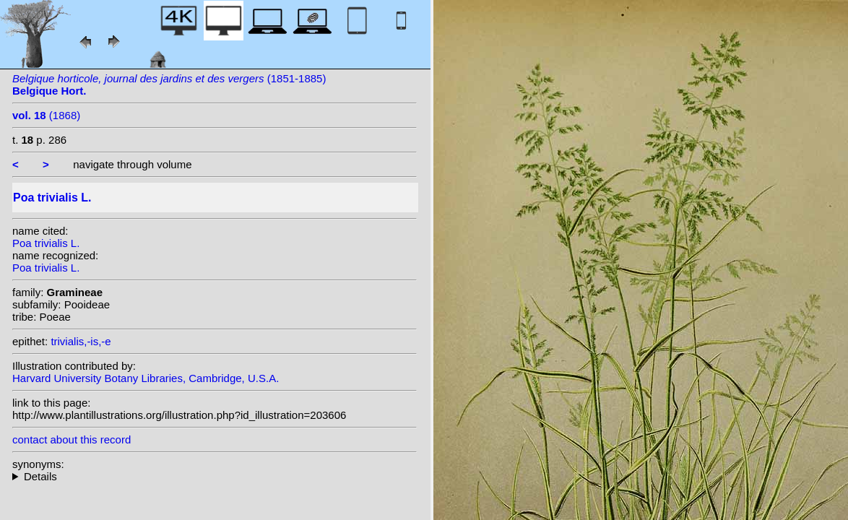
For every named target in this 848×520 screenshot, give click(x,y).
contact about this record (71, 439)
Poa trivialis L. (45, 243)
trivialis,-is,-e (81, 341)
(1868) (46, 115)
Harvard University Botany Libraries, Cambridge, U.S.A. (145, 378)
